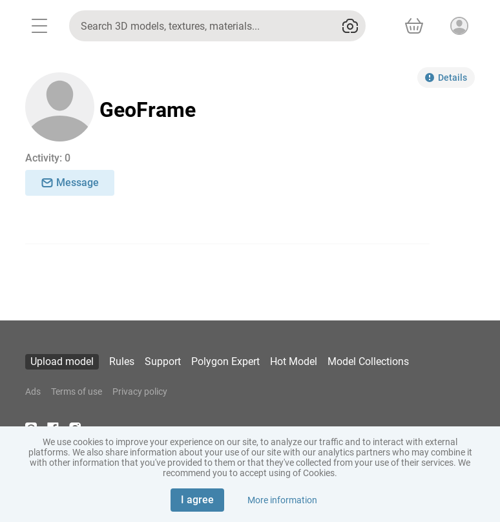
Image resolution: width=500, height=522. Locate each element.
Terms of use (76, 391)
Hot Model (293, 361)
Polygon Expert (225, 361)
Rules (121, 361)
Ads (33, 391)
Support (163, 361)
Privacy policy (139, 391)
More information (282, 500)
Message (70, 182)
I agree (197, 500)
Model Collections (368, 361)
